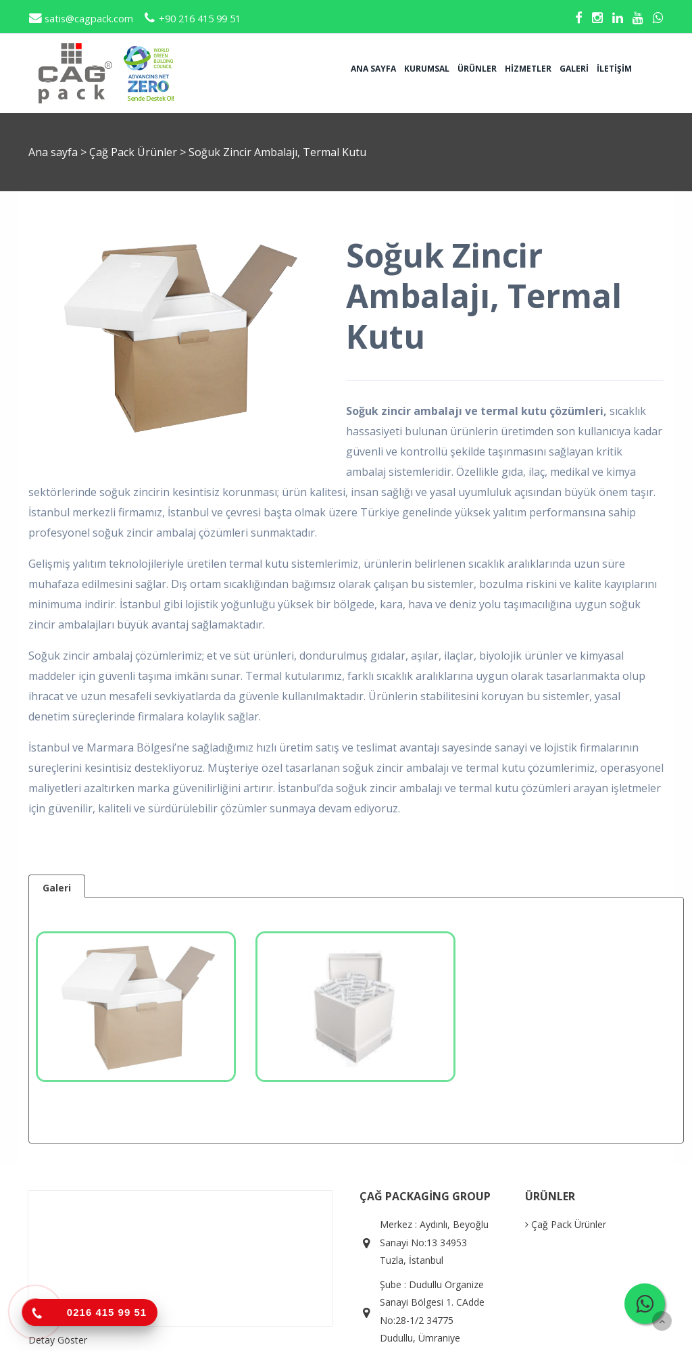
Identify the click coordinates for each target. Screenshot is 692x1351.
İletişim (614, 68)
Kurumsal (426, 68)
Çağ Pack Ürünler (134, 152)
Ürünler (477, 68)
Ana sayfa (373, 68)
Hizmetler (528, 68)
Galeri (574, 68)
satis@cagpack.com (80, 18)
